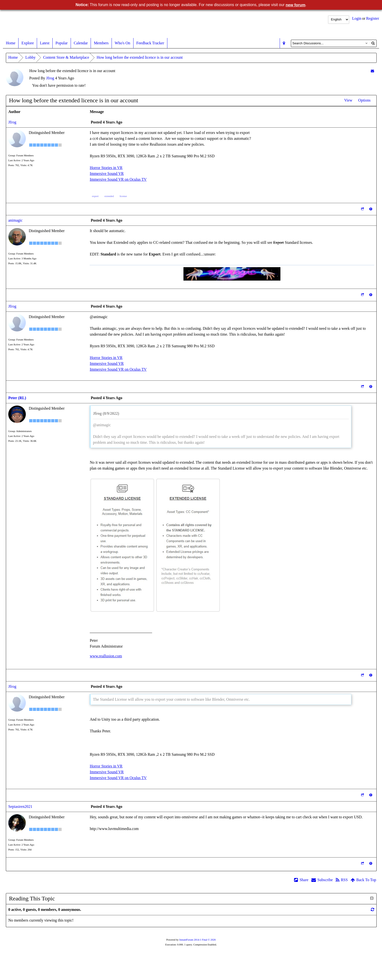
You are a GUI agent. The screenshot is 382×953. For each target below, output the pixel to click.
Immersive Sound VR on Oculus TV (118, 179)
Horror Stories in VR (106, 168)
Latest (44, 43)
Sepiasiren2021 (20, 806)
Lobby (30, 57)
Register (372, 18)
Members (101, 43)
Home (10, 43)
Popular (62, 43)
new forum (296, 5)
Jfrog (50, 78)
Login (356, 18)
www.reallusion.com (106, 656)
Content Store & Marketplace (66, 57)
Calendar (81, 43)
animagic (15, 220)
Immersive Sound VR (107, 173)
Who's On (122, 43)
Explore (28, 43)
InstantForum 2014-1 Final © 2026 (197, 939)
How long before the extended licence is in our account (140, 57)
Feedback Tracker (150, 43)
